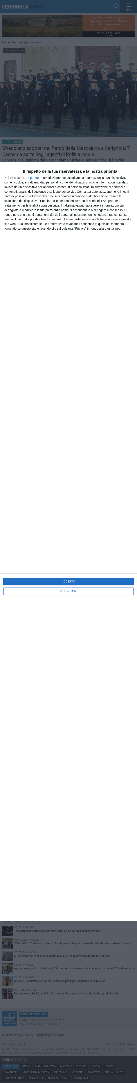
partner (35, 177)
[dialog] (68, 541)
